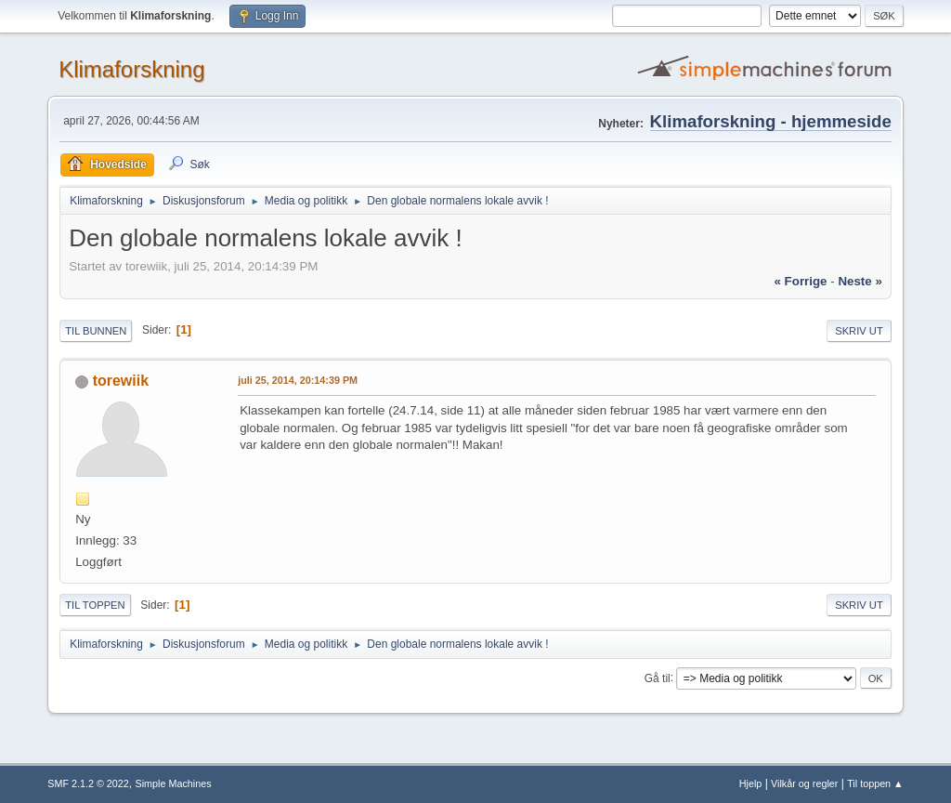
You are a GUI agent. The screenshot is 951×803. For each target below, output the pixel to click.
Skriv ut (859, 330)
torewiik (121, 380)
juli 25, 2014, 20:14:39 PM (298, 380)
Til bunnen (95, 330)
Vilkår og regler (804, 783)
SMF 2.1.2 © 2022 (88, 783)
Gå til (658, 677)
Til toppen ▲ (875, 783)
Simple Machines (174, 783)
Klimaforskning (131, 69)
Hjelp (750, 783)
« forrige (800, 281)
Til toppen (94, 605)
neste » (859, 281)
